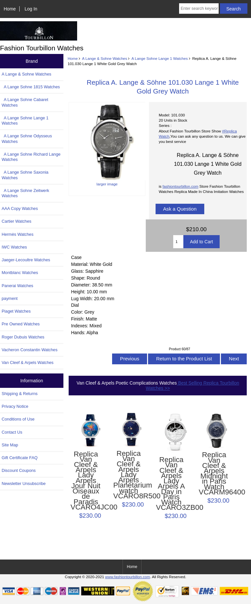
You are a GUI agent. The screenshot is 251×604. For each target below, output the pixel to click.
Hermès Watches (17, 234)
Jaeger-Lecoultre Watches (26, 259)
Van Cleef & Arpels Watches (28, 362)
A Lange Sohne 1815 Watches (31, 86)
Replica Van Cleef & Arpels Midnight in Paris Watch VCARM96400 (214, 473)
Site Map (10, 444)
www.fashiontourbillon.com (127, 577)
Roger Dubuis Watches (23, 337)
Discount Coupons (19, 470)
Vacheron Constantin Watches (30, 349)
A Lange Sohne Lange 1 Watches (159, 58)
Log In (31, 8)
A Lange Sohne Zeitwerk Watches (25, 193)
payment (10, 298)
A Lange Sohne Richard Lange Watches (31, 157)
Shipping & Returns (20, 393)
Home (10, 8)
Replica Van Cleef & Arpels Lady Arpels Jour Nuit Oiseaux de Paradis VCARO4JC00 (86, 481)
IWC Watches (14, 247)
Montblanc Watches (20, 272)
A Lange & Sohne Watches (104, 58)
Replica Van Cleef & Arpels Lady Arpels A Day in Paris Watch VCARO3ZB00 (171, 483)
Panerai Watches (17, 285)
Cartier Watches (16, 221)
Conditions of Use (18, 419)
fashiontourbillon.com (180, 186)
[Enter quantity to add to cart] (178, 241)
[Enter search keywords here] (199, 8)
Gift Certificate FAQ (20, 457)
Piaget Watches (16, 311)
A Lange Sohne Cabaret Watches (25, 102)
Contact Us (12, 432)
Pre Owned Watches (21, 323)
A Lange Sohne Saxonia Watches (25, 175)
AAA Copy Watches (20, 208)
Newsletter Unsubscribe (24, 483)
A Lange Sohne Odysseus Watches (27, 138)
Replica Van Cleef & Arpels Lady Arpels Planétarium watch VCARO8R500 (128, 475)
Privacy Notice (15, 406)
